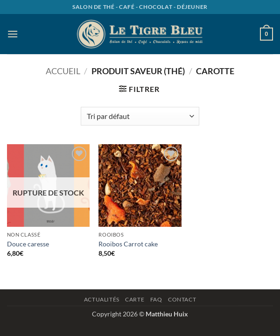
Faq (156, 299)
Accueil (63, 71)
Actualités (101, 299)
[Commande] (140, 116)
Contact (182, 299)
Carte (134, 299)
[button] (12, 33)
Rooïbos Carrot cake (128, 244)
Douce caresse (28, 244)
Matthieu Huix (167, 314)
